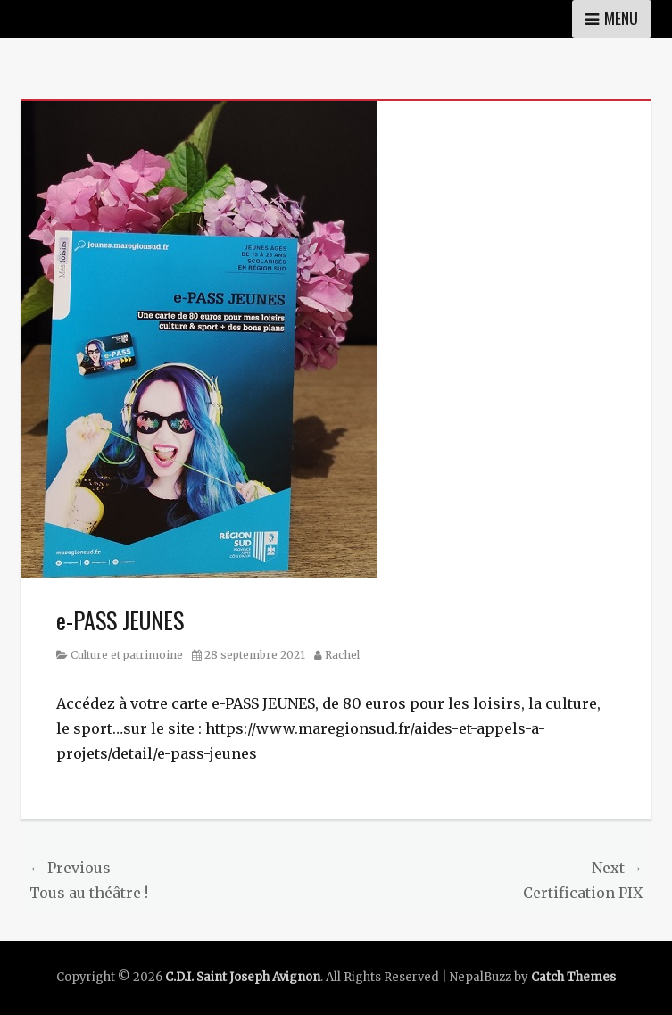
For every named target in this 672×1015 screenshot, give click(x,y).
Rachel (342, 654)
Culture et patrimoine (127, 654)
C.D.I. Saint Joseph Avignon (242, 977)
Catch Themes (573, 977)
